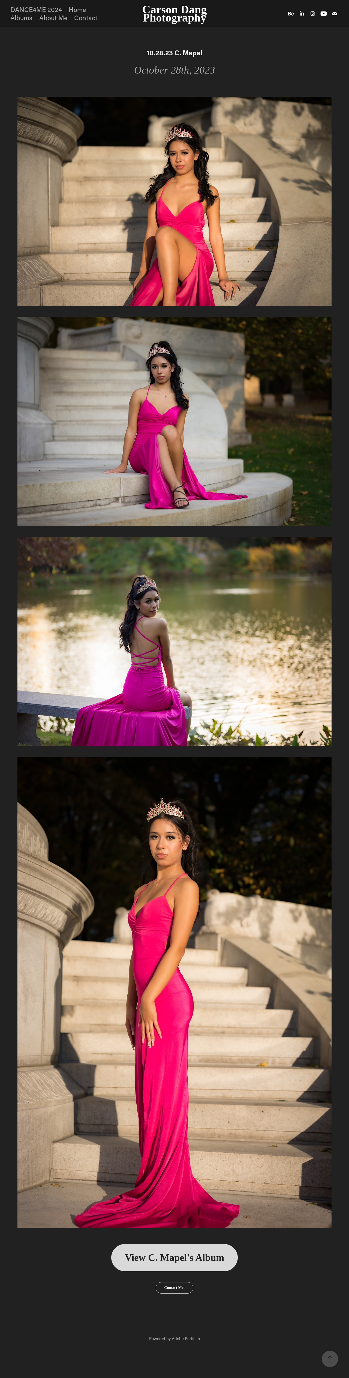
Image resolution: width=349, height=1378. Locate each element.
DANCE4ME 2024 (36, 9)
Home (77, 9)
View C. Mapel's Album (174, 1257)
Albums (21, 17)
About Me (53, 17)
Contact (85, 17)
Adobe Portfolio (186, 1338)
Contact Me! (174, 1288)
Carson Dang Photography (176, 13)
